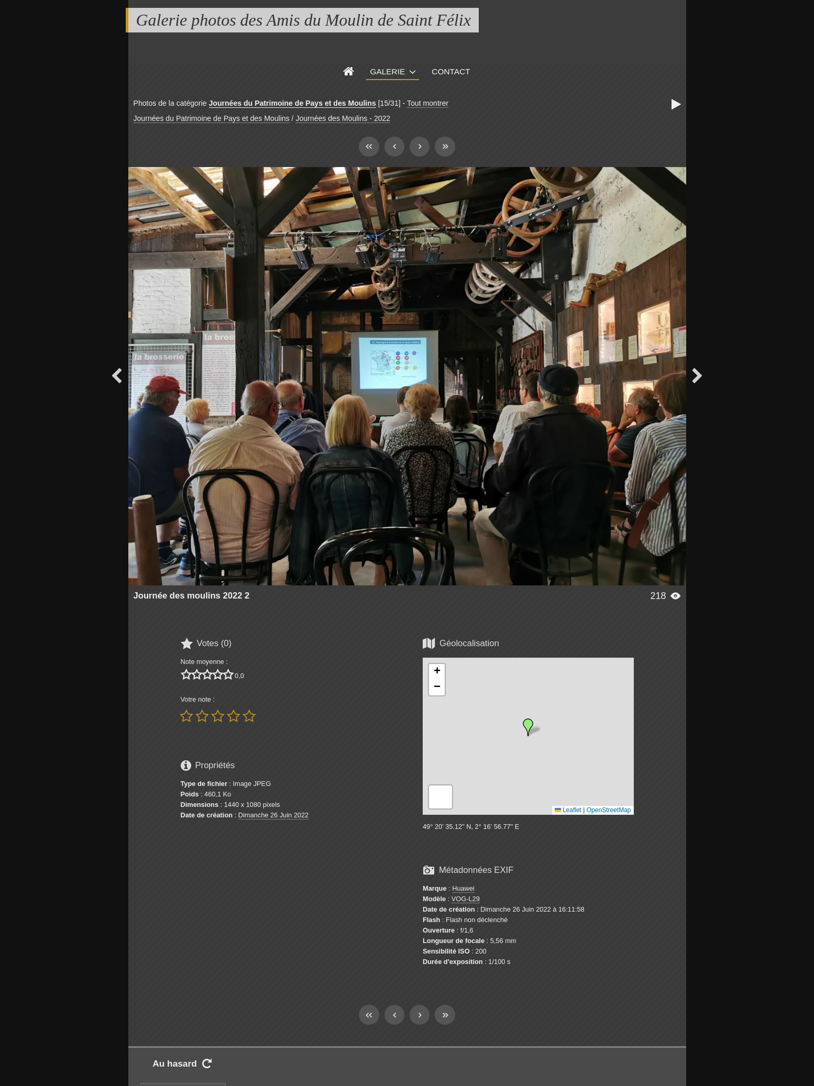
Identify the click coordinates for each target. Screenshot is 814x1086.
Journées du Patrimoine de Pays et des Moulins (292, 103)
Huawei (463, 888)
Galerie (387, 71)
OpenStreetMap (609, 810)
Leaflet (568, 810)
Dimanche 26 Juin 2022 (273, 815)
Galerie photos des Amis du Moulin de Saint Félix (303, 19)
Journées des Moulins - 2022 (342, 118)
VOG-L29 (466, 899)
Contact (451, 71)
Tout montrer (427, 103)
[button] (528, 727)
